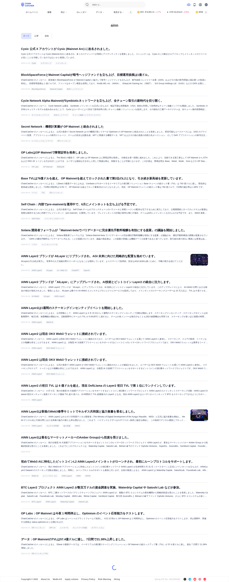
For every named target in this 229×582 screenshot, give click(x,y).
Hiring (117, 579)
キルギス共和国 (52, 426)
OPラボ (52, 528)
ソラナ (34, 245)
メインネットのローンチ (54, 219)
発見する (119, 12)
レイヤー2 (64, 528)
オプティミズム (98, 528)
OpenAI (87, 270)
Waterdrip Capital (67, 502)
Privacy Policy (88, 579)
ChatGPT (75, 270)
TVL (43, 193)
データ (100, 12)
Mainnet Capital (56, 89)
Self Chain (36, 219)
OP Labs (35, 167)
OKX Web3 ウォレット (55, 348)
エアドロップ (46, 63)
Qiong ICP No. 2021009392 (167, 579)
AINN (78, 476)
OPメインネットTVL (40, 554)
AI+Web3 (35, 296)
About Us (45, 579)
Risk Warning (104, 579)
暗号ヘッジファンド (75, 89)
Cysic (34, 63)
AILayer (49, 270)
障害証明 (60, 167)
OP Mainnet (47, 167)
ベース (34, 193)
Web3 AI (49, 322)
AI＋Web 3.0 (62, 270)
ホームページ (32, 12)
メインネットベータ (49, 245)
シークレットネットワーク (42, 141)
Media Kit (57, 579)
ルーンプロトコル (50, 476)
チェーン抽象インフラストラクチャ (87, 115)
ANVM (87, 476)
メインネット (61, 63)
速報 (49, 12)
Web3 (77, 426)
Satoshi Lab (83, 502)
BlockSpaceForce (38, 89)
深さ (64, 12)
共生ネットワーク (61, 115)
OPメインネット (63, 141)
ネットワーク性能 (80, 528)
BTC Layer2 (36, 502)
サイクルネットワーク (40, 115)
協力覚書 (66, 426)
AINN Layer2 (37, 270)
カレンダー (81, 12)
